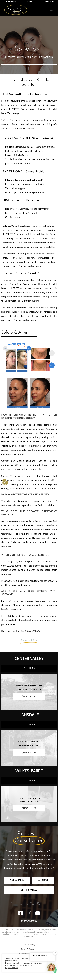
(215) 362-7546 (29, 752)
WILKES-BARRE (29, 771)
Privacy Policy (29, 945)
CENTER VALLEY (29, 658)
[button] (51, 10)
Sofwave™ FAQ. (32, 631)
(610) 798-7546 (29, 696)
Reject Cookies (11, 968)
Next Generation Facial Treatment (25, 94)
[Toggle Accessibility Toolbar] (5, 482)
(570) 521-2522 (29, 808)
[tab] (17, 880)
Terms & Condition (29, 949)
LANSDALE (29, 715)
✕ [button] (55, 953)
